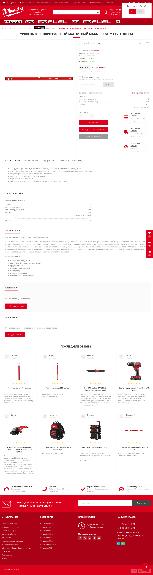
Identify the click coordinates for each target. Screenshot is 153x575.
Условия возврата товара (12, 541)
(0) (99, 43)
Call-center (53, 486)
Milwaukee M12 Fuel (48, 527)
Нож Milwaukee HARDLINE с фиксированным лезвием (95, 389)
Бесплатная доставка (135, 486)
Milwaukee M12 (46, 524)
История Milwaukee (96, 3)
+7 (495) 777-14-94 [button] (126, 523)
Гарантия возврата (96, 486)
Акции (4, 558)
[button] (149, 253)
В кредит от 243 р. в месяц (93, 129)
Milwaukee (95, 50)
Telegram (118, 543)
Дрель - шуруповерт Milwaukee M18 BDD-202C (134, 389)
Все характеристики (140, 93)
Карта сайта (7, 555)
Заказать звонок (114, 15)
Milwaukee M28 (46, 541)
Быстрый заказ (93, 136)
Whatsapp (123, 543)
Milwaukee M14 (46, 530)
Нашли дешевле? (99, 67)
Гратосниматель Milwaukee (19, 388)
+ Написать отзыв (16, 306)
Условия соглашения (10, 527)
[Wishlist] (140, 43)
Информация (48, 160)
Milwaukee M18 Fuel (48, 537)
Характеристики (31, 160)
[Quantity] (86, 116)
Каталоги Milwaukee (44, 3)
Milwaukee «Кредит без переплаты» (16, 548)
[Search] (97, 12)
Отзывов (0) (63, 160)
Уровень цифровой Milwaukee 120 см (133, 448)
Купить (108, 84)
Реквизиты (6, 537)
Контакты (110, 3)
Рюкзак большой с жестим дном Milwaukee (57, 448)
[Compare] (147, 43)
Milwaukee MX (46, 548)
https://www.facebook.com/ (80, 538)
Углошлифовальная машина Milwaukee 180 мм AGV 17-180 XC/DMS (19, 449)
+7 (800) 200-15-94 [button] (126, 528)
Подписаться (141, 503)
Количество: (84, 112)
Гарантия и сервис (61, 3)
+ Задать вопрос (15, 334)
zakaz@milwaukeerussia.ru (128, 532)
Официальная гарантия (21, 486)
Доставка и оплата (79, 3)
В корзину (93, 122)
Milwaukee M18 (46, 534)
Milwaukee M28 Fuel (48, 544)
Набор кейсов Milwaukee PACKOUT (95, 447)
